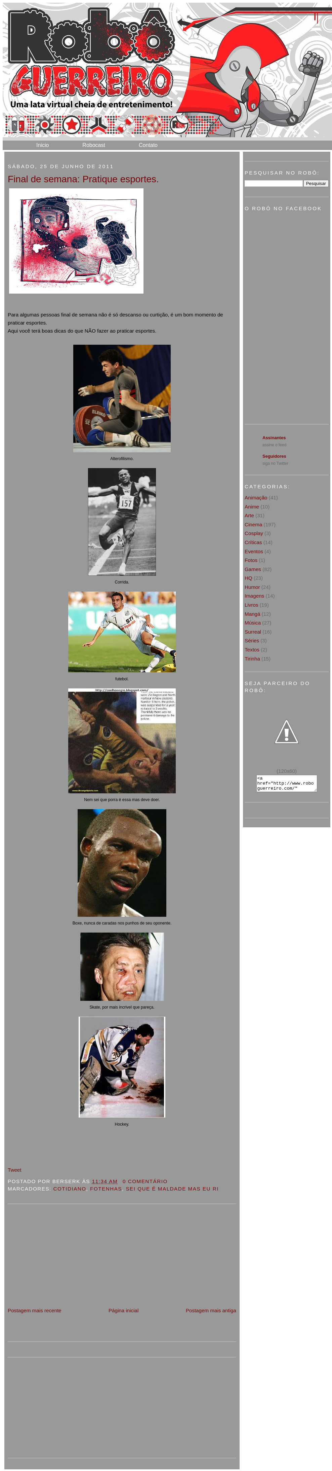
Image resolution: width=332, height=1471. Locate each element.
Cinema (253, 524)
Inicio (42, 145)
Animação (256, 497)
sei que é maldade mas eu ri (172, 1189)
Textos (252, 649)
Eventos (254, 551)
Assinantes (274, 437)
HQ (248, 578)
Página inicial (124, 1310)
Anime (252, 507)
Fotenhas (106, 1189)
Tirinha (252, 659)
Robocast (93, 145)
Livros (251, 605)
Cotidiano (69, 1189)
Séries (252, 640)
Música (253, 623)
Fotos (251, 560)
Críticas (253, 542)
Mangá (252, 614)
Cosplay (254, 533)
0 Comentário (145, 1181)
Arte (249, 515)
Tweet (15, 1170)
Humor (252, 587)
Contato (148, 145)
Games (253, 569)
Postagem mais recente (34, 1310)
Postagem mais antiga (211, 1310)
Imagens (254, 596)
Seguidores (274, 456)
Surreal (253, 632)
